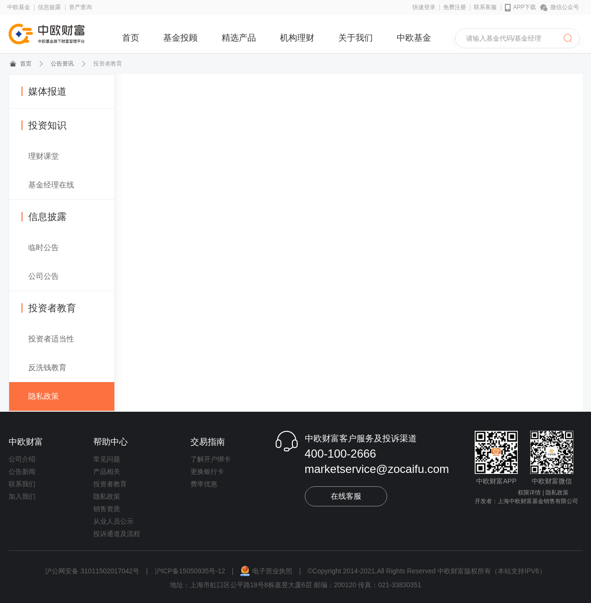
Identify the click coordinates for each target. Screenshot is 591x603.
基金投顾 (180, 38)
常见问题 (106, 459)
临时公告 (43, 247)
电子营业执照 (267, 571)
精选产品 (239, 38)
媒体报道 (44, 91)
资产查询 (80, 7)
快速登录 (424, 7)
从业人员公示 (113, 521)
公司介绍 (22, 459)
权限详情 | (531, 492)
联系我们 (22, 484)
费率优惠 (203, 484)
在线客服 (346, 496)
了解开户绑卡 (210, 459)
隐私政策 (43, 396)
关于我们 (355, 38)
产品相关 (106, 471)
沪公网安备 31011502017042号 (93, 571)
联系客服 (485, 7)
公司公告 (43, 276)
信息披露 (49, 7)
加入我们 (22, 496)
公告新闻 (22, 471)
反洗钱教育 (47, 367)
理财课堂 (43, 156)
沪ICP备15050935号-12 (190, 571)
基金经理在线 (51, 185)
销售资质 (106, 509)
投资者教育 (49, 308)
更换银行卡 (207, 471)
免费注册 (454, 7)
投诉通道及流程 (116, 533)
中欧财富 (26, 442)
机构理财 (297, 38)
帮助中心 (110, 442)
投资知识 (44, 125)
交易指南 (207, 442)
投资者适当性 (51, 339)
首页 (130, 38)
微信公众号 (559, 7)
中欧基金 (18, 7)
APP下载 (520, 7)
